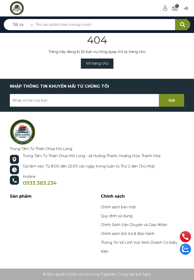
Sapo (146, 274)
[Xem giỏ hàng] (175, 8)
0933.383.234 (40, 183)
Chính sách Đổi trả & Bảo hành (127, 233)
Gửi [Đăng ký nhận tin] (171, 100)
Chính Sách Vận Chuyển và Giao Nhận (134, 224)
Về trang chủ (97, 63)
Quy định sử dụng (116, 216)
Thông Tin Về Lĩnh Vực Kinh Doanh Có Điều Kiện (139, 247)
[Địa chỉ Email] (97, 100)
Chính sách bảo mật (118, 207)
